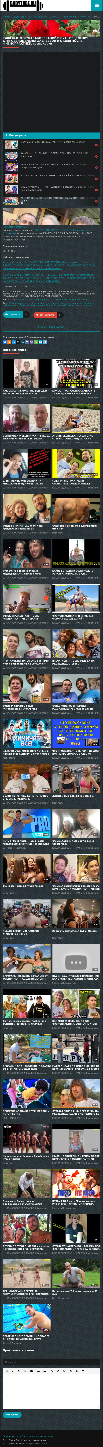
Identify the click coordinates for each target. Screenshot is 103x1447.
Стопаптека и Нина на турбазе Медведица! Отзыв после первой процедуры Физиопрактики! (22, 572)
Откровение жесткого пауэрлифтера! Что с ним (74, 526)
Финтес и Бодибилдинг (14, 17)
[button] (6, 1370)
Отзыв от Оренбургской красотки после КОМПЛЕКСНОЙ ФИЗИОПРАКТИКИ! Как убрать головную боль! (76, 887)
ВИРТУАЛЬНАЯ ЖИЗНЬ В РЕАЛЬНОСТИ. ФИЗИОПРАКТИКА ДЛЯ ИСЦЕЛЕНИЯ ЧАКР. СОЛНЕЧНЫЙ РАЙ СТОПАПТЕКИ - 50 (26, 977)
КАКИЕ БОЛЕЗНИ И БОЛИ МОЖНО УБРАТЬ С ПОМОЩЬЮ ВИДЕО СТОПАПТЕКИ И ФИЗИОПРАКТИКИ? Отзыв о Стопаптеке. (73, 572)
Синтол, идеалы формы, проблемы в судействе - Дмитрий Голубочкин (24, 1022)
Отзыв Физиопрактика (81, 305)
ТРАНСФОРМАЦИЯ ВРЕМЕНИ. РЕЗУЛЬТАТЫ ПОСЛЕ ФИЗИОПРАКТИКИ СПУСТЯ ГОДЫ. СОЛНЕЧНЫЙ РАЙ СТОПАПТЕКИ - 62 (26, 1292)
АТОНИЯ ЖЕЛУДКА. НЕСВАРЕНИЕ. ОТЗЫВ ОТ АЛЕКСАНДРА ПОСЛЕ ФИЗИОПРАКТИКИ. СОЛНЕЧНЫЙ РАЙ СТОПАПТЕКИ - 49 (74, 437)
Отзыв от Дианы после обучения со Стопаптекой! (73, 841)
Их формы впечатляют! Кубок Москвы (74, 930)
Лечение (24, 305)
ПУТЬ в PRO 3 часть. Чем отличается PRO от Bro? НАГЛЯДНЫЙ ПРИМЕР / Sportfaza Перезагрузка (73, 1202)
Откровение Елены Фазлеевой (48, 305)
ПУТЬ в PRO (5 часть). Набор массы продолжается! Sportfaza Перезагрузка (26, 841)
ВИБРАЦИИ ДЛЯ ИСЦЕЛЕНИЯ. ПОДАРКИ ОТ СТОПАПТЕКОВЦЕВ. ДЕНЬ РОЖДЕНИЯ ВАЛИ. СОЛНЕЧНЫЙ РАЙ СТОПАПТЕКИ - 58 (27, 1067)
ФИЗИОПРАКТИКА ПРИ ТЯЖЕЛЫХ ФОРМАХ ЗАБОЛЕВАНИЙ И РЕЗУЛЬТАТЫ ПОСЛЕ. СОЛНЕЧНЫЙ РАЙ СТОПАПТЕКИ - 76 (76, 617)
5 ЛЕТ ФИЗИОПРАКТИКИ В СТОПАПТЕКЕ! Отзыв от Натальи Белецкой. (71, 482)
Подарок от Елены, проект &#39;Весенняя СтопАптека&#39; (22, 1202)
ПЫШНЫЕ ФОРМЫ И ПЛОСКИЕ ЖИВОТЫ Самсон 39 (21, 932)
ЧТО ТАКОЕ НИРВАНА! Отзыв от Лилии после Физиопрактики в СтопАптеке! (26, 661)
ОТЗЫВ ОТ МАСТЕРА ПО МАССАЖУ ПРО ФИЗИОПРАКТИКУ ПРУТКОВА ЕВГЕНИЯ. (76, 1247)
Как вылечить (74, 303)
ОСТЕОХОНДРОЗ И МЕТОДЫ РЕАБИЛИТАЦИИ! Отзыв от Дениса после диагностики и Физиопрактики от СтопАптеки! (75, 707)
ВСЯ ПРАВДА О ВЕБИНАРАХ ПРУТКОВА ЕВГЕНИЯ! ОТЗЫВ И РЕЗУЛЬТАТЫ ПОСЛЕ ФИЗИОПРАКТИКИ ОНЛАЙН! (26, 437)
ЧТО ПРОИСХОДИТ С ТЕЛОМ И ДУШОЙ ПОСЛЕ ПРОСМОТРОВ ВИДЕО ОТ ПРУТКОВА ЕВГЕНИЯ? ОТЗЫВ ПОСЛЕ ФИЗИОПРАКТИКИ (75, 752)
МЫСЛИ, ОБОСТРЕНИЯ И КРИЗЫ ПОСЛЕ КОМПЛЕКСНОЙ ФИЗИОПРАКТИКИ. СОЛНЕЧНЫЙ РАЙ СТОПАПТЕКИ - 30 (75, 1157)
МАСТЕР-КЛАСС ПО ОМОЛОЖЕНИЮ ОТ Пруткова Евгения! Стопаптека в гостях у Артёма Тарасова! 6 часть (75, 1067)
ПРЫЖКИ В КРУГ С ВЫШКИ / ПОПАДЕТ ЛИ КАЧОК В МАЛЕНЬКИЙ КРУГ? (26, 1337)
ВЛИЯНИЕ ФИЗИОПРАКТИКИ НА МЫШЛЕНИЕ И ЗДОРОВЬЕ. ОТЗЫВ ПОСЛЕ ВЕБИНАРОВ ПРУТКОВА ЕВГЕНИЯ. (23, 482)
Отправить (12, 1414)
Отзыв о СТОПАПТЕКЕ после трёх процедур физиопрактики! (23, 526)
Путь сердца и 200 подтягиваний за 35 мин (74, 1292)
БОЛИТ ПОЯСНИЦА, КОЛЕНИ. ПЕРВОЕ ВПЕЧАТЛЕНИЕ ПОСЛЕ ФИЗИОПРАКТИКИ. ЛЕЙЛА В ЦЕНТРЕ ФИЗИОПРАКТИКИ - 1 (25, 797)
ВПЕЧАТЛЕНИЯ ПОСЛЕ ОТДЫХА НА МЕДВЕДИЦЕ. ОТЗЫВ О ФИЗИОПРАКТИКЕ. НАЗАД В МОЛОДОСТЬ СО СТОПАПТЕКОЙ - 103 (74, 662)
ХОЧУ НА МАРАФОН (51, 326)
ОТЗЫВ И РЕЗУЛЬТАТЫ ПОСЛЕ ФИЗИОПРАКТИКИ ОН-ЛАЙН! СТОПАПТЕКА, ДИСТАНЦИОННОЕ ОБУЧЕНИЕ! (23, 617)
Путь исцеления (55, 303)
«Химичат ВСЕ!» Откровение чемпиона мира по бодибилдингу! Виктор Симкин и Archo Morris (26, 752)
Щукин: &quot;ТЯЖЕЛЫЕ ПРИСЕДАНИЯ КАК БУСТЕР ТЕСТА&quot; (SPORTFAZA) (75, 977)
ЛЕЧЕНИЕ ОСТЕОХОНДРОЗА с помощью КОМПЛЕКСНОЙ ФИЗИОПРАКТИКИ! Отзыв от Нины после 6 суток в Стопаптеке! (26, 1247)
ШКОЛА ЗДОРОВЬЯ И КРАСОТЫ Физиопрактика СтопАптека (59, 17)
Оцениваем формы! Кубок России (23, 885)
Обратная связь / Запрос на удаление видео (28, 1436)
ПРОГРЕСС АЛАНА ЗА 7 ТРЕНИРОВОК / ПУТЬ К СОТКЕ (26, 1112)
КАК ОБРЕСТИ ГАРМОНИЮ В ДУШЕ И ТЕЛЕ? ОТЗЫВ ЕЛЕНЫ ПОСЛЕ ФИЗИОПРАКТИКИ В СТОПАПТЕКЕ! (25, 392)
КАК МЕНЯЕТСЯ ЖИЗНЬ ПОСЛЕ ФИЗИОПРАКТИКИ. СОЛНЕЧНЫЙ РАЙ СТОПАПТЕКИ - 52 (74, 1022)
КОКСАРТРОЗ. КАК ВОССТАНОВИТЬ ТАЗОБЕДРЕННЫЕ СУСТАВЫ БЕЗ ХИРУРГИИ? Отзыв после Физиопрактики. (73, 392)
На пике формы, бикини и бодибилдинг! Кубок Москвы (26, 1157)
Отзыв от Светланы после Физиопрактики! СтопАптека (20, 706)
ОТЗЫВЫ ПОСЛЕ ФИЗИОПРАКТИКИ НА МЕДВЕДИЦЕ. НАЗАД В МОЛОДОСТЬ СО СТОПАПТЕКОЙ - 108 (75, 1112)
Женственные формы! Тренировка (73, 795)
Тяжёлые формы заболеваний (26, 303)
